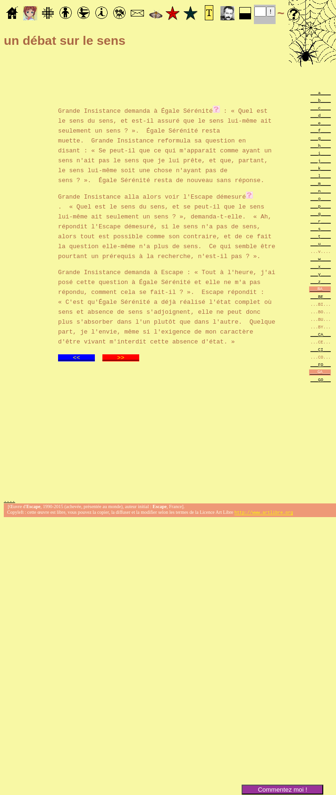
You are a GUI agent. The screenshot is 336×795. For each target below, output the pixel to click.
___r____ (321, 221)
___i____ (321, 153)
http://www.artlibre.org (264, 513)
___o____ (321, 198)
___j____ (321, 161)
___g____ (321, 138)
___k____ (321, 168)
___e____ (321, 123)
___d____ (321, 115)
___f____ (321, 130)
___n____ (321, 191)
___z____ (321, 281)
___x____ (321, 266)
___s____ (321, 229)
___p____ (321, 206)
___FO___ (321, 364)
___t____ (321, 236)
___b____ (321, 100)
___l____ (321, 176)
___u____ (321, 244)
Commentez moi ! (282, 789)
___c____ (321, 108)
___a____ (321, 93)
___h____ (321, 145)
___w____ (321, 259)
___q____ (321, 213)
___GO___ (321, 380)
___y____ (321, 274)
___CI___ (321, 349)
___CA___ (321, 334)
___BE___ (321, 296)
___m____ (321, 183)
